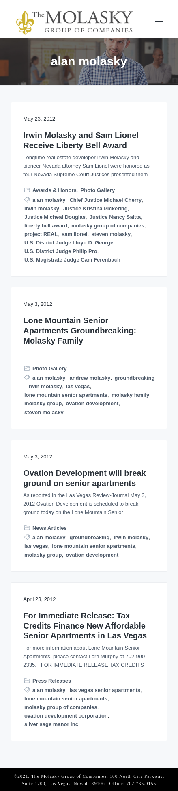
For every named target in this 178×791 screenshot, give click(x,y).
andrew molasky (89, 378)
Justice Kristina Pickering (95, 208)
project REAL (41, 234)
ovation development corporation (66, 716)
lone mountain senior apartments (65, 395)
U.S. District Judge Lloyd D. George (69, 243)
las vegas (78, 386)
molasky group (43, 403)
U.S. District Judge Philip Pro (60, 251)
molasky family (130, 395)
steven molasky (111, 234)
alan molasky (49, 200)
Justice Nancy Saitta (115, 217)
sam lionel (75, 234)
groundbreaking (134, 378)
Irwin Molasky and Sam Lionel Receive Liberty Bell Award (81, 140)
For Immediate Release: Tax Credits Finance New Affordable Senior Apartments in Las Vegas (85, 625)
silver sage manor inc (51, 724)
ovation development (92, 403)
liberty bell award (45, 226)
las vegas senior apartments (104, 690)
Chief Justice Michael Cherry (105, 200)
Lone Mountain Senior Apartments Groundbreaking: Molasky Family (79, 330)
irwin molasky (41, 208)
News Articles (49, 528)
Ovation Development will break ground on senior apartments (84, 478)
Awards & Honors (54, 190)
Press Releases (51, 681)
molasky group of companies (107, 226)
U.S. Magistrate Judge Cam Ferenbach (72, 260)
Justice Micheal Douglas (55, 217)
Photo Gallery (98, 190)
